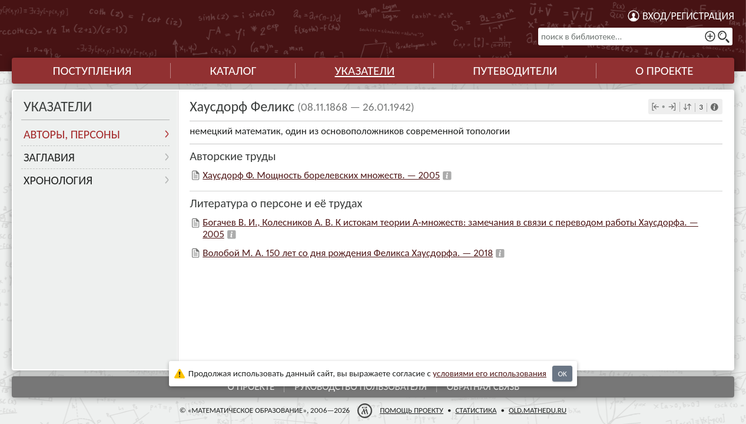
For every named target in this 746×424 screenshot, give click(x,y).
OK (562, 373)
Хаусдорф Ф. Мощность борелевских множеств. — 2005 (321, 175)
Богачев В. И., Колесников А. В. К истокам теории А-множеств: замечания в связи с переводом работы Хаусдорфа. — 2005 (450, 228)
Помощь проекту (411, 410)
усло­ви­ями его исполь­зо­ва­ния (489, 373)
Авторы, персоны (72, 134)
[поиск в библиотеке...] (635, 36)
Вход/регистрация (688, 15)
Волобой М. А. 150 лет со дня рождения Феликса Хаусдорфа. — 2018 (348, 253)
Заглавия (49, 157)
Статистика (475, 410)
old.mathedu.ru (537, 410)
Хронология (58, 180)
